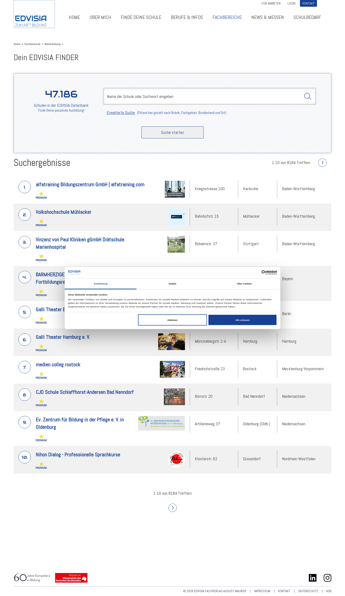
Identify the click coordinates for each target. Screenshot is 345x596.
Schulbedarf (307, 17)
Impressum (262, 591)
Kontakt (308, 3)
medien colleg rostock (58, 364)
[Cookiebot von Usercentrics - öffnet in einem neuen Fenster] (256, 272)
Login (291, 3)
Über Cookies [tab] (244, 284)
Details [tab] (172, 284)
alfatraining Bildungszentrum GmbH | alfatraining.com (90, 184)
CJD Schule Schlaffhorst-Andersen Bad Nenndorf (85, 392)
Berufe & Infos (187, 17)
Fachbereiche (227, 17)
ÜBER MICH (100, 17)
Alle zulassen (242, 320)
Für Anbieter (271, 3)
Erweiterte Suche (121, 112)
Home (74, 17)
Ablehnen (172, 320)
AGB (328, 591)
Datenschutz (308, 591)
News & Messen (267, 17)
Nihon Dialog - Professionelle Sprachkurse (78, 454)
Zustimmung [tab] (100, 284)
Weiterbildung (52, 44)
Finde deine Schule (141, 17)
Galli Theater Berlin (55, 309)
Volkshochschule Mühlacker (63, 212)
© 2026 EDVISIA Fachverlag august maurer (214, 591)
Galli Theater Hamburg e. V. (63, 337)
